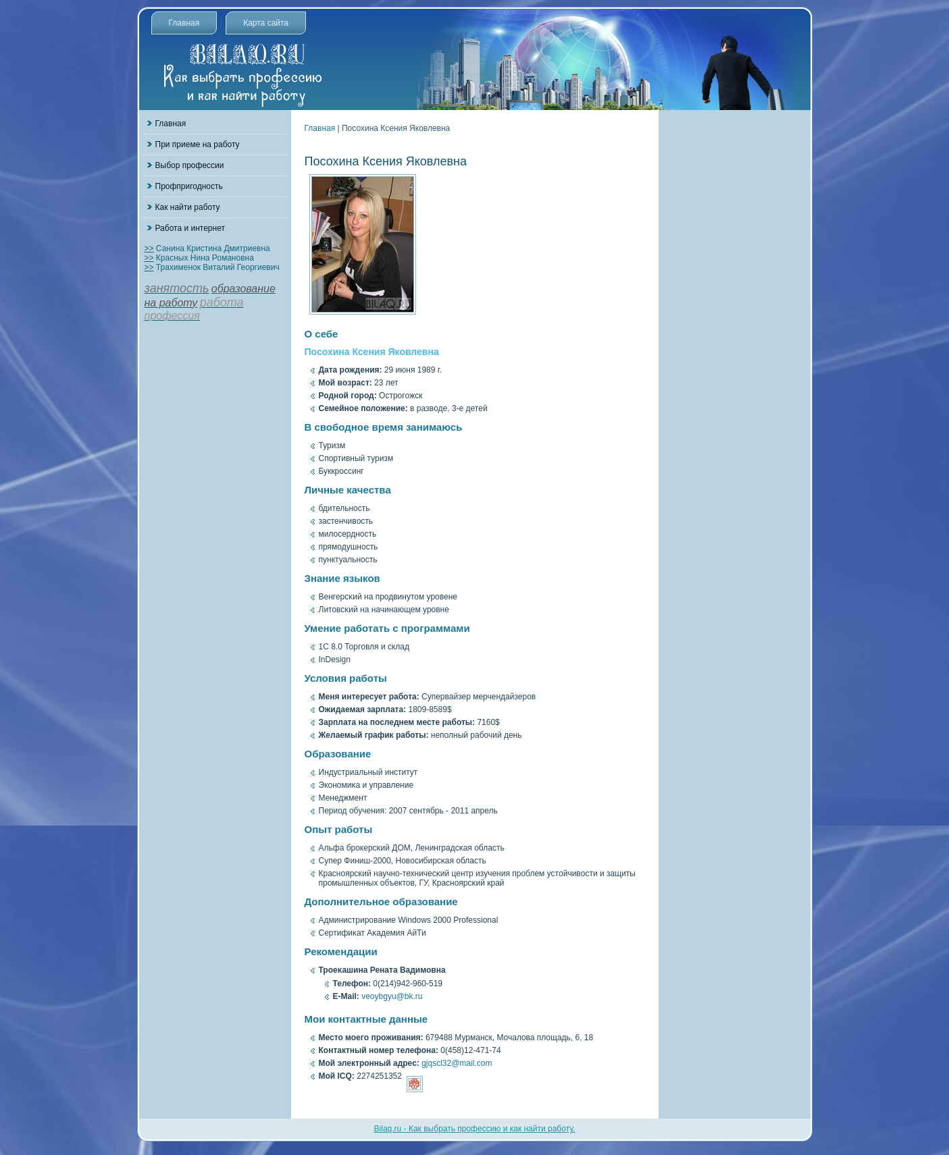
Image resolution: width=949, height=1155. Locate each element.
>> (149, 248)
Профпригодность (189, 186)
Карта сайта (265, 23)
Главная (184, 23)
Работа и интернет (190, 228)
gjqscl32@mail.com (456, 1063)
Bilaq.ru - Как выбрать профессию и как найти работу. (474, 1128)
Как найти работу (187, 207)
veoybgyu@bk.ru (391, 996)
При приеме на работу (197, 144)
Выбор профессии (189, 165)
